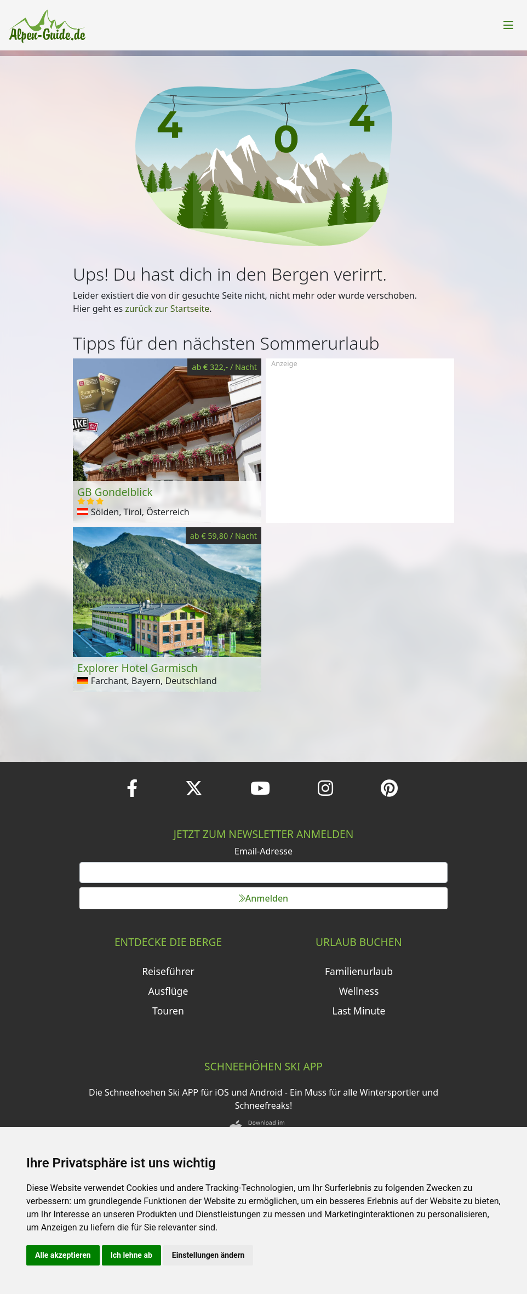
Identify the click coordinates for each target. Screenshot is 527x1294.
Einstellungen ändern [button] (208, 1255)
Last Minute (359, 1010)
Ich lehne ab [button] (131, 1255)
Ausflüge (168, 990)
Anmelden (263, 898)
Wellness (359, 990)
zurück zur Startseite (167, 309)
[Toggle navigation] (508, 25)
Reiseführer (168, 971)
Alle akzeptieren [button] (63, 1255)
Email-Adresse (263, 851)
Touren (168, 1010)
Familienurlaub (359, 971)
